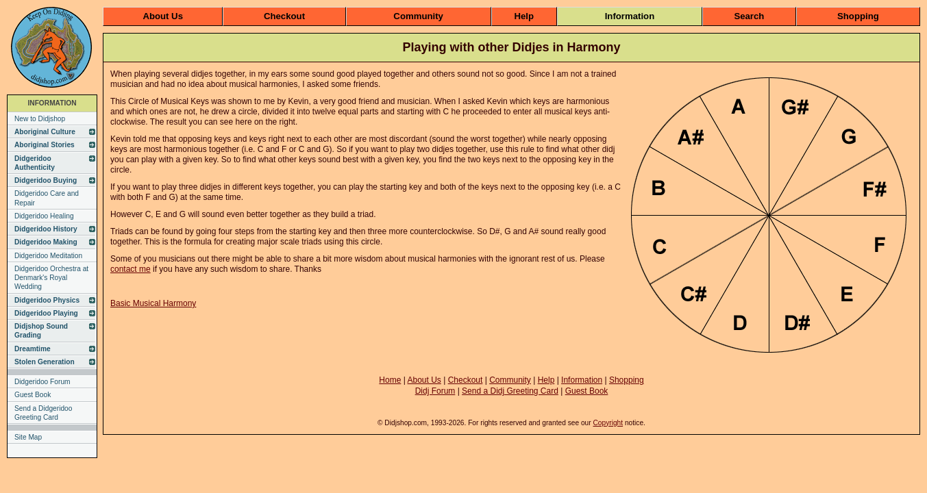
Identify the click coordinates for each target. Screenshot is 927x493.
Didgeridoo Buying (45, 180)
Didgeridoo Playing (46, 313)
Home (390, 380)
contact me (130, 269)
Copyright (608, 423)
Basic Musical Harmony (153, 303)
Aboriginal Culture (44, 132)
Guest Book (32, 395)
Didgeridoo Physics (46, 300)
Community (418, 16)
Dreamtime (32, 349)
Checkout (284, 16)
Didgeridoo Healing (44, 216)
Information (630, 16)
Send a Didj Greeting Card (510, 391)
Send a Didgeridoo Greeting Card (43, 413)
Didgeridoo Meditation (48, 256)
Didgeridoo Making (45, 242)
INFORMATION (51, 103)
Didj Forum (435, 391)
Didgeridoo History (45, 229)
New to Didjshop (39, 119)
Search (749, 16)
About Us (163, 16)
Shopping (858, 16)
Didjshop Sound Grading (41, 331)
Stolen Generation (44, 362)
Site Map (28, 437)
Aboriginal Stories (44, 145)
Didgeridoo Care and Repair (46, 198)
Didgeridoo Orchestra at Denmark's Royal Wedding (51, 278)
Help (524, 16)
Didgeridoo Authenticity (34, 163)
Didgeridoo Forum (42, 381)
